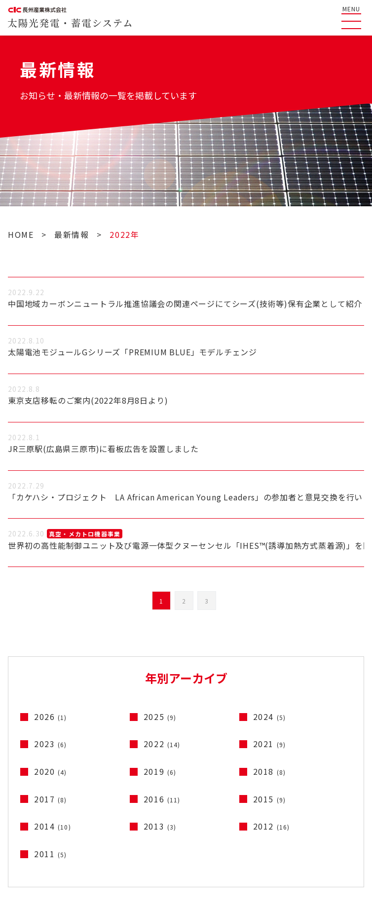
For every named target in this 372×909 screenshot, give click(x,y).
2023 (50, 744)
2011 (50, 854)
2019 (160, 771)
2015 (269, 799)
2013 (160, 826)
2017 (50, 799)
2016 (162, 799)
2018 (269, 771)
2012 (271, 826)
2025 (160, 716)
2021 (269, 744)
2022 (162, 744)
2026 (50, 716)
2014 (52, 826)
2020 (50, 771)
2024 (269, 716)
